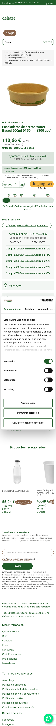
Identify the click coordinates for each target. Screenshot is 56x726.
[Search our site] (22, 42)
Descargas (8, 649)
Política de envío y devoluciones (20, 693)
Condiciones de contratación (18, 707)
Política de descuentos (15, 702)
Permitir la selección (28, 412)
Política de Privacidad (30, 588)
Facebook (8, 719)
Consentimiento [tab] (12, 309)
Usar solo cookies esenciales (27, 422)
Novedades (8, 663)
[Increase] (22, 184)
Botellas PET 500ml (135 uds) (16, 491)
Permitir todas (28, 403)
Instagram (8, 724)
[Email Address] (28, 552)
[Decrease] (7, 184)
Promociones (9, 658)
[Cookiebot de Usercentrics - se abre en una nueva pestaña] (40, 301)
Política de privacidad (14, 684)
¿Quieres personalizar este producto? (27, 225)
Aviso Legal (8, 680)
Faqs (5, 645)
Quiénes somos (11, 631)
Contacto (7, 640)
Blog (4, 636)
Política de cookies (12, 698)
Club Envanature (11, 654)
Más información (11, 219)
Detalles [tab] (29, 309)
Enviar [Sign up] (17, 566)
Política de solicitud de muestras (20, 689)
